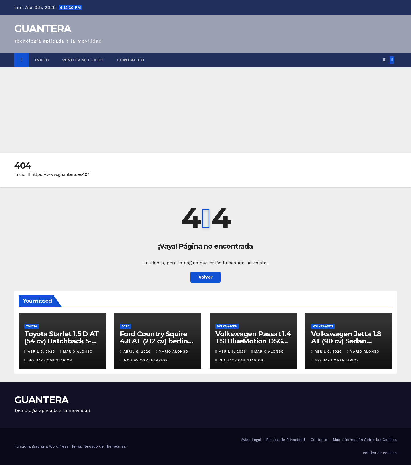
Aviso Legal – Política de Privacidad (273, 440)
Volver (205, 277)
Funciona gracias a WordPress (41, 446)
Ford (126, 326)
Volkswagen (227, 326)
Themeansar (116, 446)
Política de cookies (380, 453)
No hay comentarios (50, 360)
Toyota (31, 326)
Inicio (42, 60)
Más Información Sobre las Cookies (365, 440)
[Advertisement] (205, 110)
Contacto (130, 60)
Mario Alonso (76, 351)
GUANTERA (42, 28)
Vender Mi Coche (83, 60)
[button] (384, 60)
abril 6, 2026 (42, 351)
